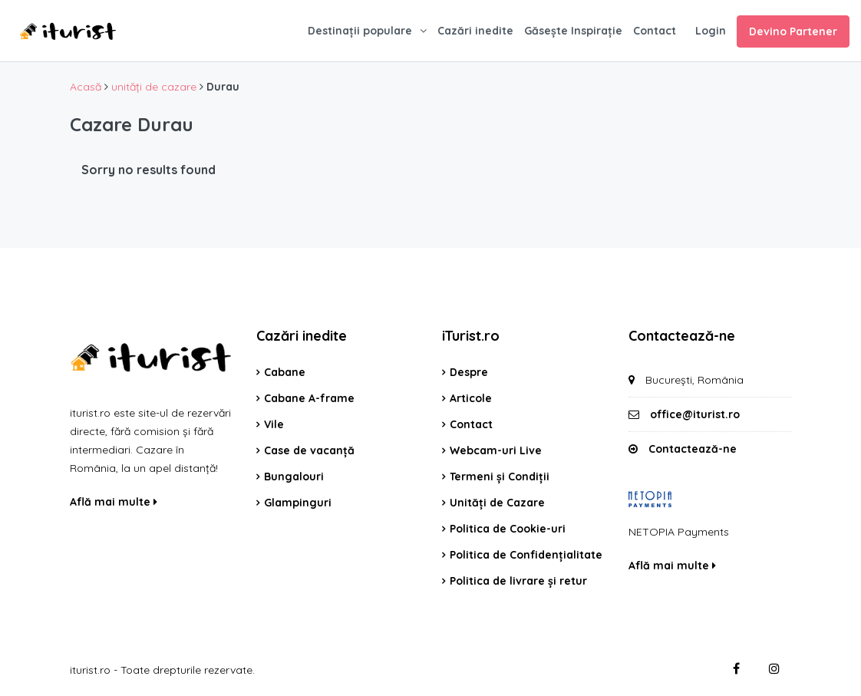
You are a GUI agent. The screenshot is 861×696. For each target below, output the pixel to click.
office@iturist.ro (695, 414)
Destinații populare (360, 31)
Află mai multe (113, 502)
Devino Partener (793, 31)
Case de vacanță (309, 450)
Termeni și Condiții (499, 476)
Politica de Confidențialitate (526, 555)
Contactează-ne (692, 449)
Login (710, 31)
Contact (654, 31)
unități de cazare (153, 87)
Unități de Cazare (497, 503)
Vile (274, 424)
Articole (471, 398)
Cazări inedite (475, 31)
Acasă (85, 87)
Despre (469, 372)
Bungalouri (294, 476)
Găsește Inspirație (573, 31)
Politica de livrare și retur (518, 581)
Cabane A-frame (309, 398)
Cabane (284, 372)
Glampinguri (298, 503)
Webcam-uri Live (496, 450)
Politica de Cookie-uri (508, 529)
